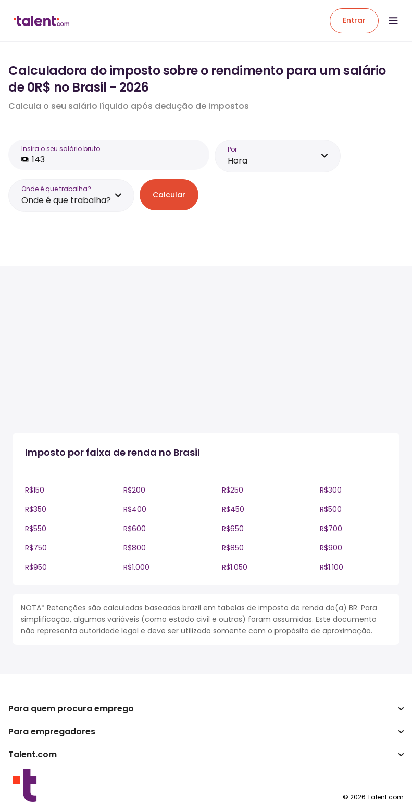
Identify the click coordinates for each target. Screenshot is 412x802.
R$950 (36, 567)
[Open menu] (393, 21)
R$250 (232, 490)
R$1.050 (234, 567)
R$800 (134, 548)
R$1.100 (331, 567)
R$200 (134, 490)
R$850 (233, 548)
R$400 (134, 509)
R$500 (331, 509)
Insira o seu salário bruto (60, 148)
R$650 (233, 528)
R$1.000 (136, 567)
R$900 (331, 548)
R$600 (134, 528)
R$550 (35, 528)
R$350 (35, 509)
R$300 (331, 490)
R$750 (36, 548)
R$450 (233, 509)
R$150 (34, 490)
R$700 (331, 528)
